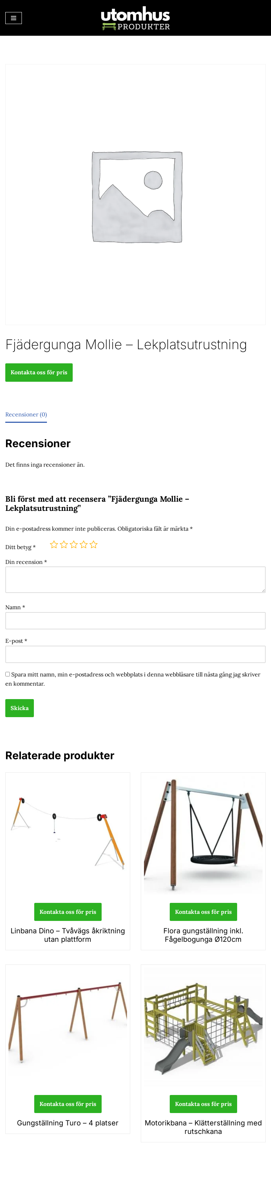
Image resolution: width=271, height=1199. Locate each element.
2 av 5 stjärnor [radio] (64, 544)
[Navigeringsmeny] (13, 18)
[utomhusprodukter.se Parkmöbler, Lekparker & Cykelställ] (135, 18)
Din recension (26, 561)
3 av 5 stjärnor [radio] (74, 544)
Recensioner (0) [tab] (26, 414)
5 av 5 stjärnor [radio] (93, 544)
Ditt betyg (20, 546)
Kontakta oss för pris (39, 372)
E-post (16, 640)
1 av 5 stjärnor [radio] (54, 544)
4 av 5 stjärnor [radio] (83, 544)
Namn (15, 607)
